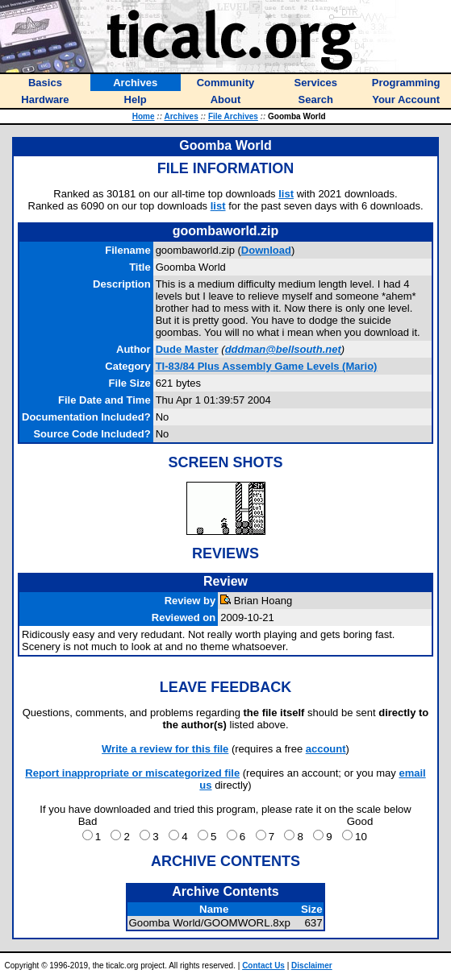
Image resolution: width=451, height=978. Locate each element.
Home (143, 116)
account (326, 749)
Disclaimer (311, 965)
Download (266, 250)
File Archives (233, 116)
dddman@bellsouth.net (283, 349)
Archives (181, 116)
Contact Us (263, 965)
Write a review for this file (165, 749)
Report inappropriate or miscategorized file (132, 773)
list (286, 194)
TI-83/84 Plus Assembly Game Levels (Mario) (267, 366)
